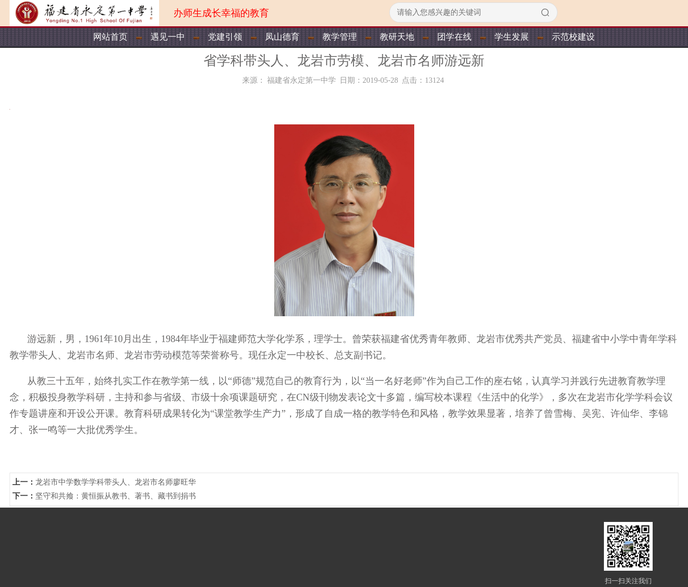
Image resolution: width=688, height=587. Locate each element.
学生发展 (511, 37)
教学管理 (339, 37)
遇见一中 (167, 37)
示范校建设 (573, 37)
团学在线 (454, 37)
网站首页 (110, 37)
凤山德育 (282, 37)
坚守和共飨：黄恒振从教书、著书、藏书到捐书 (115, 496)
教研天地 (397, 37)
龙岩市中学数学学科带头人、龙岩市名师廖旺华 (115, 482)
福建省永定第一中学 (301, 80)
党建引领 (225, 37)
